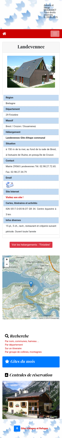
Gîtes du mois (20, 361)
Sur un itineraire (13, 348)
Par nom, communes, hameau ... (22, 341)
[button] (17, 429)
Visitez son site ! (14, 197)
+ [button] (7, 259)
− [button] (7, 264)
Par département (14, 344)
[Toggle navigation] (55, 33)
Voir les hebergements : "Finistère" (31, 244)
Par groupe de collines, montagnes (23, 351)
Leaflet (33, 318)
